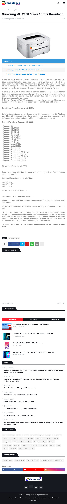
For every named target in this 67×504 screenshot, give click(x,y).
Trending (13, 448)
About (10, 498)
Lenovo (15, 442)
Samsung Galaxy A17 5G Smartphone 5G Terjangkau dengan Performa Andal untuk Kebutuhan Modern (33, 371)
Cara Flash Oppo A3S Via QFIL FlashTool (28, 343)
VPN (20, 448)
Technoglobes (29, 495)
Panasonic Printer (32, 460)
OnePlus (36, 442)
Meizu (22, 442)
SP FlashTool (33, 445)
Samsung (44, 445)
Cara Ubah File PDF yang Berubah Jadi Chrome (31, 324)
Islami (56, 438)
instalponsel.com (39, 498)
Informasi (30, 438)
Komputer (7, 442)
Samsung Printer (14, 10)
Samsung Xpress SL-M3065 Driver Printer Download (25, 66)
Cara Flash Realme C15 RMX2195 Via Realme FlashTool (33, 352)
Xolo (32, 448)
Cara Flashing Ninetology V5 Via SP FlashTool (21, 408)
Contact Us (19, 498)
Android (25, 435)
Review (24, 445)
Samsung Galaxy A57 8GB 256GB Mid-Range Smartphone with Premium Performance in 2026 (31, 380)
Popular (12, 319)
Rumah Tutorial (53, 498)
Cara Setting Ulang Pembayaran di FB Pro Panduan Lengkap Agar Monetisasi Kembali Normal (33, 423)
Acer (5, 435)
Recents (33, 319)
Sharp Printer (59, 460)
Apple (41, 435)
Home (4, 10)
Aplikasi (33, 435)
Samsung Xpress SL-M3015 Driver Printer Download (24, 70)
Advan (12, 435)
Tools (5, 448)
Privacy (28, 498)
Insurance (39, 438)
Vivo (26, 448)
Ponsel (51, 442)
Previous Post (8, 303)
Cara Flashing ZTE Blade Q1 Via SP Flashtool (20, 402)
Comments (54, 319)
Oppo (44, 442)
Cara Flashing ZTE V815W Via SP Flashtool (19, 415)
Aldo (18, 435)
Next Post (60, 303)
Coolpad (49, 435)
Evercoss (58, 435)
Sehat (52, 445)
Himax (15, 438)
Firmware (6, 438)
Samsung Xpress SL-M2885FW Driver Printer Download (26, 74)
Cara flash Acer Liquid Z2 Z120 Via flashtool (20, 395)
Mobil (29, 442)
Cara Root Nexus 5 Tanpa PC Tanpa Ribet (19, 388)
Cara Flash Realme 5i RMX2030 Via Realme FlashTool (33, 334)
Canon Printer (19, 460)
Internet (48, 438)
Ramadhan (7, 445)
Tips (58, 445)
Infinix (21, 438)
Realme (16, 445)
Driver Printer (33, 501)
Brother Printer (8, 460)
